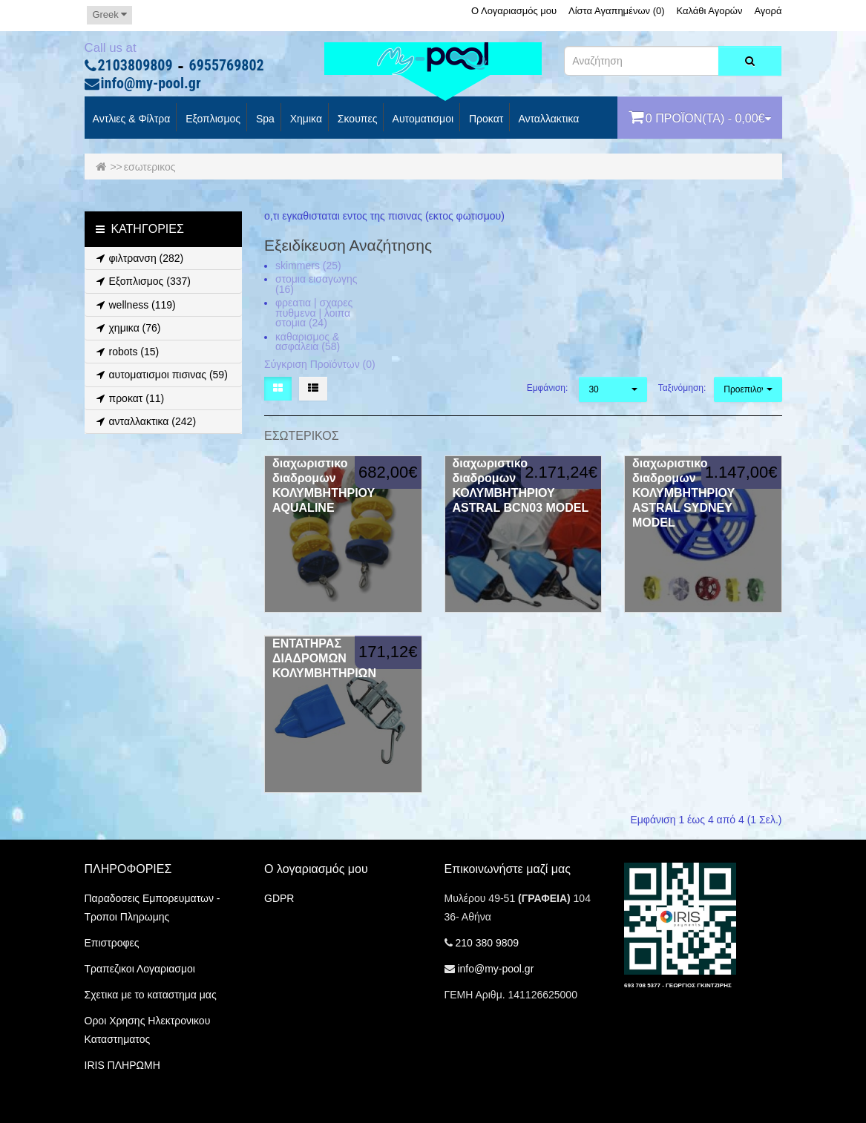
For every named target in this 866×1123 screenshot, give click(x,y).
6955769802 (226, 66)
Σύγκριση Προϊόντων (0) (319, 364)
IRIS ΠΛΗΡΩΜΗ (122, 1065)
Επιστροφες (112, 943)
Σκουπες (356, 119)
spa (264, 119)
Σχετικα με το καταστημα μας (151, 995)
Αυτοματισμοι (421, 119)
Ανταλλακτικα (547, 119)
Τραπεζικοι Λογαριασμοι (140, 969)
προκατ (484, 119)
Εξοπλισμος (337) (141, 281)
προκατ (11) (128, 398)
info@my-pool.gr (151, 84)
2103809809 (135, 66)
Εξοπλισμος (211, 119)
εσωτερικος (150, 167)
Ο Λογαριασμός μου (514, 10)
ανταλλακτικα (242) (144, 421)
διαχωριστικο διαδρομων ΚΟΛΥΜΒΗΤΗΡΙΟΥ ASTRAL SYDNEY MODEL (683, 493)
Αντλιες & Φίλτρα (131, 119)
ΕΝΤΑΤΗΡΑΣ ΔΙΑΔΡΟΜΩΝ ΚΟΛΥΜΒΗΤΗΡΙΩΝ (324, 658)
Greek (109, 14)
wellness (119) (134, 305)
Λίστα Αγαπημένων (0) (616, 10)
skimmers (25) (308, 265)
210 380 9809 (487, 943)
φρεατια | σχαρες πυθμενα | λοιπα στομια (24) (313, 313)
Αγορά (767, 10)
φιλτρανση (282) (138, 258)
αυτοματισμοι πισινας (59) (160, 375)
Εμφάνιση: (547, 388)
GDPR (279, 898)
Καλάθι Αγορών (709, 10)
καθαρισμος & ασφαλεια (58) (307, 342)
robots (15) (126, 352)
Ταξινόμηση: (680, 388)
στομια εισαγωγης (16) (316, 284)
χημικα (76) (126, 328)
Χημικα (304, 119)
